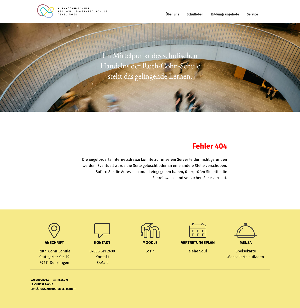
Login (150, 251)
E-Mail (102, 262)
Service (252, 14)
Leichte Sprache (41, 284)
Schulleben (195, 14)
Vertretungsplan (198, 242)
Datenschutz (39, 279)
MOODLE (150, 242)
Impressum (60, 279)
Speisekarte (246, 251)
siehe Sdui (198, 251)
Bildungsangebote (225, 14)
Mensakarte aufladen (245, 257)
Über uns (172, 14)
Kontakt (102, 257)
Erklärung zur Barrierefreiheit (53, 289)
